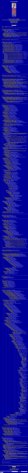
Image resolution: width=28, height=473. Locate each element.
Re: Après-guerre (12, 195)
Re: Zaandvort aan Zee (5, 105)
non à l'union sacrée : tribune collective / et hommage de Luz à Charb (11, 247)
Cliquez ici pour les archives (14, 21)
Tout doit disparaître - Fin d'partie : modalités (8, 120)
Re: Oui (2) (10, 316)
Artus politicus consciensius (5, 65)
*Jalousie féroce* (6, 227)
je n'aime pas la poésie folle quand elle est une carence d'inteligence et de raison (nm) (13, 91)
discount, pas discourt (7, 143)
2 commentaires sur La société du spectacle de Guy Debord (9, 253)
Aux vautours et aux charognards (6, 39)
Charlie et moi (4, 223)
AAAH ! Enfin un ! (6, 135)
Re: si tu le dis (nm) (16, 331)
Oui (7, 183)
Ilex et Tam (16, 22)
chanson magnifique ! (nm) (7, 119)
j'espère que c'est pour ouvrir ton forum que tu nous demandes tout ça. (11, 51)
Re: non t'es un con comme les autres (8, 291)
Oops (5, 181)
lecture (2, 276)
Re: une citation (4, 281)
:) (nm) (7, 229)
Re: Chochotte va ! (9, 192)
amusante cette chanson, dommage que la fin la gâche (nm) (12, 145)
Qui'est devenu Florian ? (7, 152)
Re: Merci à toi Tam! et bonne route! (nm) (9, 124)
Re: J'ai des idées (9, 210)
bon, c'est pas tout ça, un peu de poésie (6, 29)
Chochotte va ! (7, 190)
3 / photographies (6, 31)
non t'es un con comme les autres (7, 290)
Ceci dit (12, 196)
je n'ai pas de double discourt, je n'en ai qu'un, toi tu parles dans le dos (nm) (13, 136)
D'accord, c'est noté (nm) (10, 102)
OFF (3, 132)
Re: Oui (8, 184)
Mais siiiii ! (7, 203)
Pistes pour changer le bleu (10, 200)
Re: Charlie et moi (5, 224)
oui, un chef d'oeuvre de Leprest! (8, 118)
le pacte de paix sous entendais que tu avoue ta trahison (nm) (13, 139)
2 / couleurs (4, 30)
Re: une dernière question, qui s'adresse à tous (8, 44)
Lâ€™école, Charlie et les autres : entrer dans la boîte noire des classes (11, 238)
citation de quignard (5, 277)
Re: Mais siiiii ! (8, 204)
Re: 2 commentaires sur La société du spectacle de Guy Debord (10, 254)
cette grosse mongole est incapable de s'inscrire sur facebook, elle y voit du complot (13, 148)
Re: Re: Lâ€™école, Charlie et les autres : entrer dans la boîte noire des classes (14, 240)
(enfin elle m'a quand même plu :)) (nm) (11, 146)
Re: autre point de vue (6, 236)
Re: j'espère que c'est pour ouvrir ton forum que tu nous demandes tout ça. (13, 54)
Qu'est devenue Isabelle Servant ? (8, 177)
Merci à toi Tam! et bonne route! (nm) (8, 123)
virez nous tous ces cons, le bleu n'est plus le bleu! (8, 75)
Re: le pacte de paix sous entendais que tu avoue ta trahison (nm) (15, 140)
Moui (7, 260)
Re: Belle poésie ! (6, 67)
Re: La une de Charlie (5, 220)
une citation (3, 280)
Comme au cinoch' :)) (7, 320)
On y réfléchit (6, 182)
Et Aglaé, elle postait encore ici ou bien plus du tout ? (9, 212)
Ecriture (3, 26)
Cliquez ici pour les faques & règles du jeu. (14, 20)
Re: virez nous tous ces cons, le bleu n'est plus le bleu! (9, 76)
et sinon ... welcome (4, 215)
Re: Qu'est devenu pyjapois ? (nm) (8, 178)
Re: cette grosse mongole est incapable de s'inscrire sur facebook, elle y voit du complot (15, 150)
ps (4, 126)
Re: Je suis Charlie (5, 300)
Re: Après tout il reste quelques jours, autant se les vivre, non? (10, 85)
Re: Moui (9, 261)
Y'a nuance (8, 199)
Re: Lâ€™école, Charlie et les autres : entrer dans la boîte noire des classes (12, 239)
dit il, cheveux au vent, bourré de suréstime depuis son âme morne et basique (13, 99)
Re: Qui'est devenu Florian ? (8, 153)
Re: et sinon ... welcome (6, 216)
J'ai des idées (7, 209)
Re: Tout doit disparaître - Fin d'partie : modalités (10, 121)
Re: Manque (4, 201)
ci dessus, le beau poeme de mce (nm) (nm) (9, 84)
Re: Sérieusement (5, 257)
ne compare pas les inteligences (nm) (10, 101)
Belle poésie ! (4, 66)
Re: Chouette (5, 43)
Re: (6, 159)
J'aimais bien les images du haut (7, 211)
